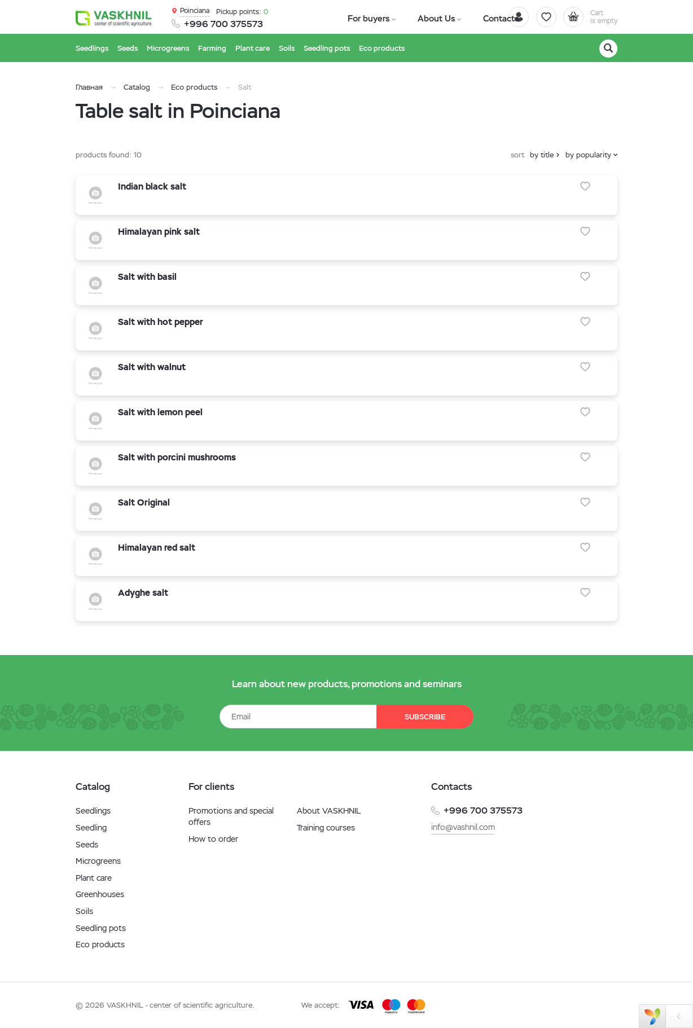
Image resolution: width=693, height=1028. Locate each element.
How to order (213, 839)
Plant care (94, 878)
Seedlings (93, 811)
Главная (89, 87)
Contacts (461, 17)
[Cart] (585, 17)
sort (517, 155)
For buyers (360, 17)
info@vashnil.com (463, 827)
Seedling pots (101, 928)
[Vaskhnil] (115, 17)
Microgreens (98, 861)
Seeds (87, 845)
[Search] (608, 48)
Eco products (194, 87)
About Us (411, 17)
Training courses (326, 828)
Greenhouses (100, 894)
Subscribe (420, 717)
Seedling (91, 828)
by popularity (588, 155)
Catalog (137, 87)
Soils (84, 911)
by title (542, 155)
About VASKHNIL (329, 811)
